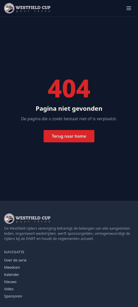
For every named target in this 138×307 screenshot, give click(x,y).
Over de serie (15, 260)
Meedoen (12, 267)
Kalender (11, 274)
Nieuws (10, 281)
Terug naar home (69, 136)
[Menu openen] (129, 8)
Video (9, 288)
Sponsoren (13, 296)
